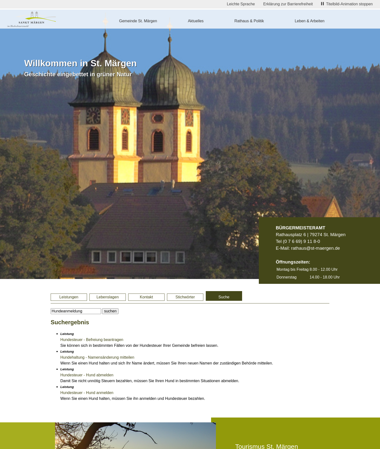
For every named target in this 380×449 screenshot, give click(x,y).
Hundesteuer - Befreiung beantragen (91, 340)
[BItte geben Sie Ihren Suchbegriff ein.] (76, 311)
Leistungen (68, 297)
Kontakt (146, 297)
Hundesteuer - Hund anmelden (86, 393)
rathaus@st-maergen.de (315, 248)
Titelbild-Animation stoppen (347, 4)
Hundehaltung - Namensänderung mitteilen (97, 357)
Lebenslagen (107, 297)
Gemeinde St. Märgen (138, 21)
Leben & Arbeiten (310, 21)
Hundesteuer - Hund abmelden (86, 375)
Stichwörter (185, 297)
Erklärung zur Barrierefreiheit (288, 4)
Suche (223, 297)
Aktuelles (196, 21)
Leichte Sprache (241, 4)
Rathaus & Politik (249, 21)
